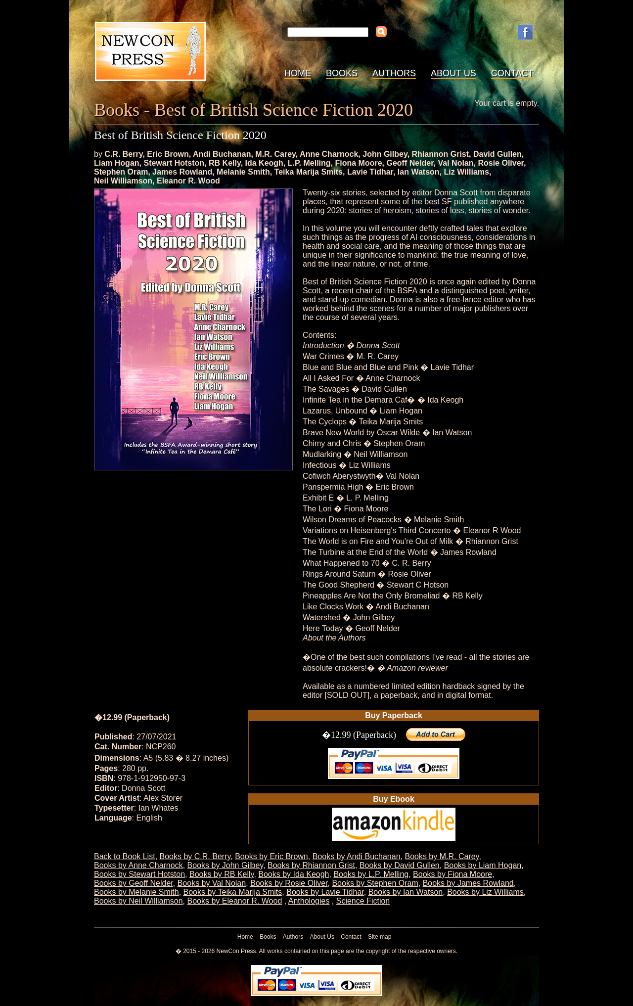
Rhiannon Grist (440, 154)
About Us (453, 73)
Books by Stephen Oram (375, 883)
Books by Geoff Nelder (133, 883)
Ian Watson (419, 172)
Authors (394, 73)
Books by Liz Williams (485, 892)
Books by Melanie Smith (136, 892)
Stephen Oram (121, 172)
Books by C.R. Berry (195, 856)
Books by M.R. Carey (442, 856)
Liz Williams (466, 172)
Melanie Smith (243, 172)
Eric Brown (167, 154)
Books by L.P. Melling (370, 874)
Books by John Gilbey (225, 865)
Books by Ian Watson (405, 892)
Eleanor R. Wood (188, 181)
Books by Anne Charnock (138, 865)
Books (342, 73)
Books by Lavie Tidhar (325, 892)
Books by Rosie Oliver (289, 883)
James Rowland (182, 172)
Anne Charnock (329, 154)
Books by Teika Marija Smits (232, 892)
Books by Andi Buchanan (357, 856)
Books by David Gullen (400, 865)
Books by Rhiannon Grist (311, 865)
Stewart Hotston (173, 163)
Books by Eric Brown (271, 856)
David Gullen (497, 154)
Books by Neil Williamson (138, 901)
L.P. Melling (309, 163)
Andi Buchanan (222, 154)
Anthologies (309, 901)
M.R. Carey (275, 154)
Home (297, 73)
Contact (512, 73)
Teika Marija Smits (308, 172)
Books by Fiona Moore (452, 874)
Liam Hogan (116, 163)
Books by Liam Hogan (483, 865)
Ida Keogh (264, 163)
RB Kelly (225, 163)
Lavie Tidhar (370, 172)
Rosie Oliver (501, 163)
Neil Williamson (123, 181)
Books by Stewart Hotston (139, 874)
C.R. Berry (123, 154)
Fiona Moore (358, 163)
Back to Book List (124, 856)
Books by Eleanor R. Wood (234, 901)
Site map (379, 936)
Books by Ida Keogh (293, 874)
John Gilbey (384, 154)
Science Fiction (363, 901)
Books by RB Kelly (221, 874)
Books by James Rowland (468, 883)
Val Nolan (456, 163)
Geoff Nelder (409, 163)
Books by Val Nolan (212, 883)
